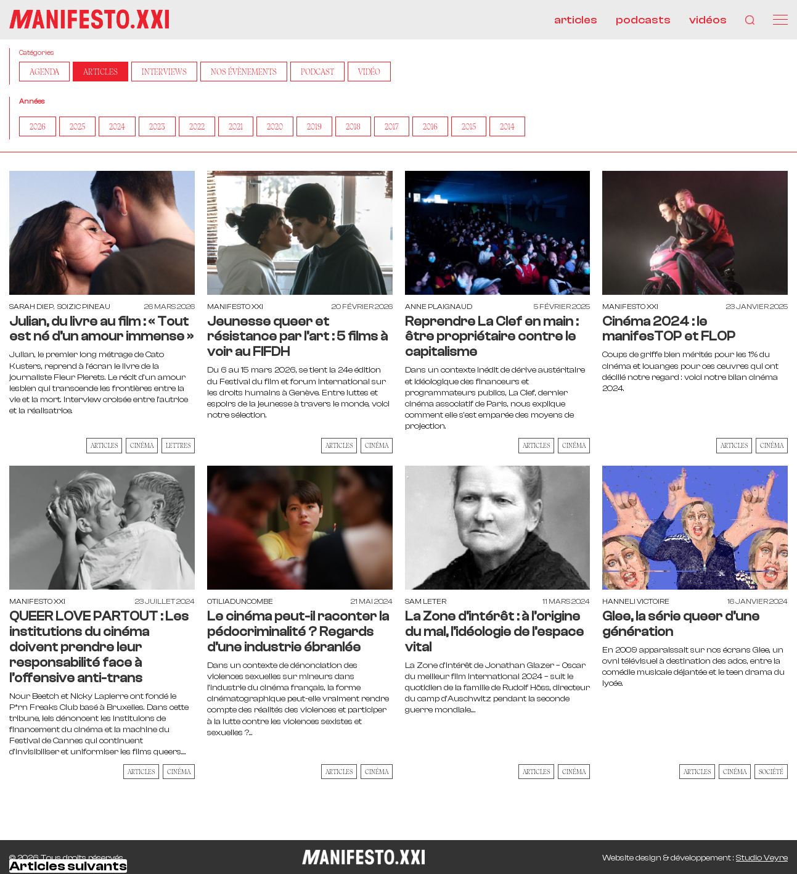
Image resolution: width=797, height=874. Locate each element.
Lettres (178, 446)
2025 (77, 127)
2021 (236, 127)
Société (771, 772)
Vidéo (369, 72)
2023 (157, 127)
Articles (100, 72)
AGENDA (44, 72)
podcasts (643, 20)
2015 (469, 127)
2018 (353, 127)
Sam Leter (425, 602)
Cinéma (141, 446)
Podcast (317, 72)
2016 (430, 127)
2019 (314, 127)
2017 (392, 127)
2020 (275, 127)
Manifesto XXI (235, 307)
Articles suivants (68, 866)
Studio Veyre (762, 858)
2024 (117, 127)
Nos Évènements (244, 72)
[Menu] (780, 20)
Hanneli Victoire (635, 602)
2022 (197, 127)
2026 (38, 127)
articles (575, 20)
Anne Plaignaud (438, 307)
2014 (507, 127)
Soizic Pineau (83, 307)
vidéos (708, 20)
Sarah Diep (31, 307)
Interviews (164, 72)
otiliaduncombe (240, 602)
